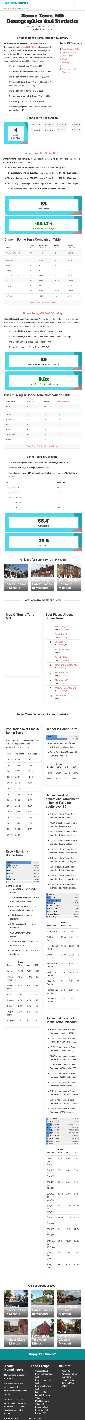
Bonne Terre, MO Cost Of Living (42, 313)
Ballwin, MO (61, 657)
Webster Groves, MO (65, 688)
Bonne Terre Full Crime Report (42, 303)
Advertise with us (69, 1374)
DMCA (64, 1386)
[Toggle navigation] (77, 3)
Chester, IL (60, 642)
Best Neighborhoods (44, 1374)
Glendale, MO (61, 680)
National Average (64, 401)
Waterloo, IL (61, 626)
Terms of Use (68, 1383)
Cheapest (39, 1371)
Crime (42, 26)
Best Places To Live (43, 1380)
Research (39, 1407)
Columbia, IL (61, 634)
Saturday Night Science (28, 47)
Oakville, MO (61, 695)
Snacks (16, 3)
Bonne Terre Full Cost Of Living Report (42, 446)
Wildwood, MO (62, 649)
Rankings (66, 62)
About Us (66, 1371)
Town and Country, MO (66, 665)
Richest (38, 1413)
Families (39, 1392)
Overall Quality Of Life (71, 49)
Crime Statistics (69, 52)
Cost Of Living (53, 26)
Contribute (66, 1377)
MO (13, 8)
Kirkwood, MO (62, 672)
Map (64, 66)
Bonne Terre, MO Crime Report (43, 153)
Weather (65, 59)
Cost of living (67, 56)
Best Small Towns (43, 1386)
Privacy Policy (68, 1380)
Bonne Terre (30, 401)
